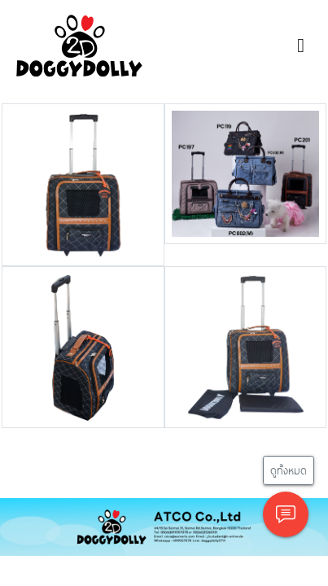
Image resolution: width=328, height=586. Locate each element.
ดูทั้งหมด (288, 470)
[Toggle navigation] (300, 45)
